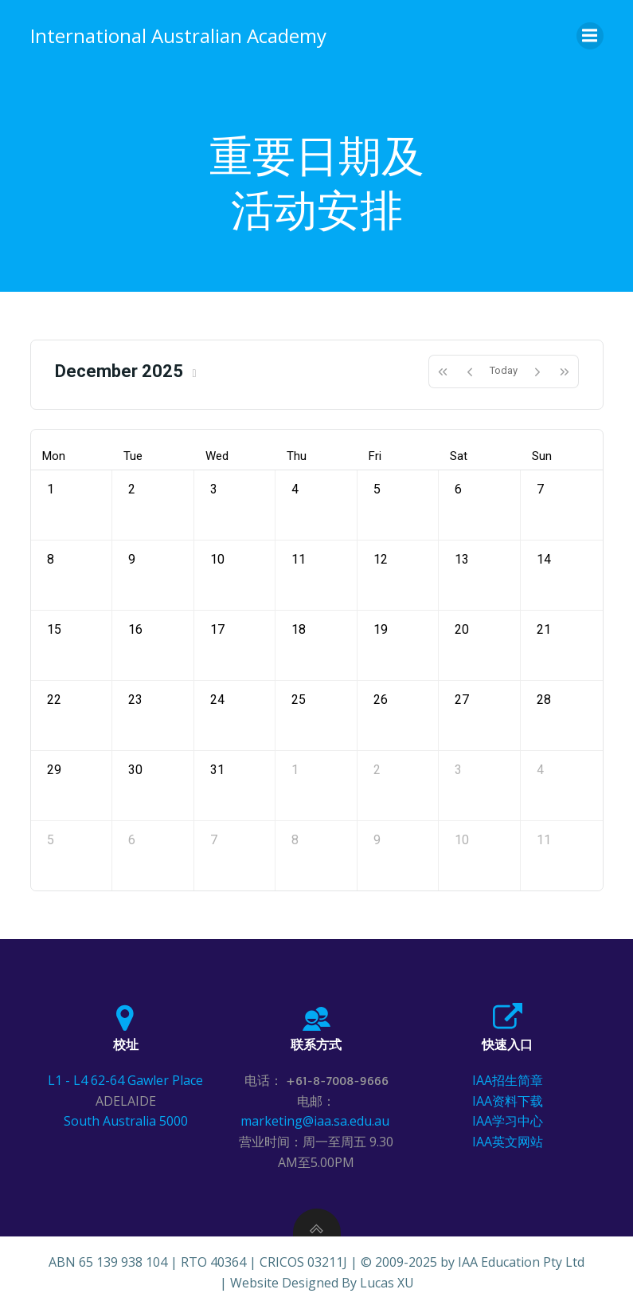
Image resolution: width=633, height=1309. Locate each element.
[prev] (469, 371)
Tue (133, 456)
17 (217, 629)
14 (544, 559)
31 (217, 769)
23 (135, 699)
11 (298, 559)
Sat (458, 456)
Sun (542, 456)
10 (217, 559)
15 (54, 629)
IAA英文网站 (507, 1141)
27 (462, 699)
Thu (297, 456)
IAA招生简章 (507, 1080)
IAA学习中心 (507, 1121)
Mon (53, 456)
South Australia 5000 (126, 1121)
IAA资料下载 (507, 1101)
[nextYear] (565, 371)
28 (544, 699)
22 (54, 699)
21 (544, 629)
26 (380, 699)
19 (380, 629)
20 (462, 629)
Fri (375, 456)
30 (135, 769)
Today (504, 370)
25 (298, 699)
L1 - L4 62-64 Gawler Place (125, 1080)
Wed (217, 456)
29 (54, 769)
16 (135, 629)
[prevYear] (442, 371)
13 (462, 559)
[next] (537, 371)
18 (298, 629)
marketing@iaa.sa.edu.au (316, 1121)
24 (217, 699)
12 (380, 559)
